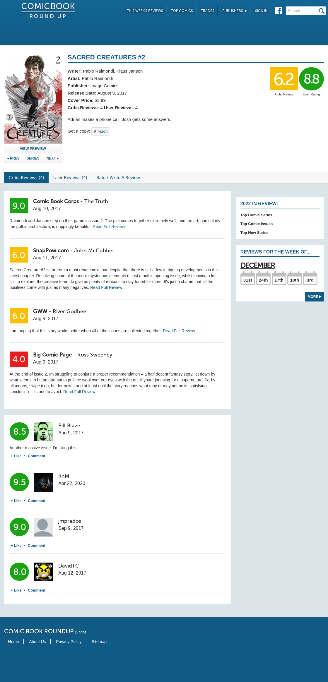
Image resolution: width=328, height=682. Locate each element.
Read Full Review (109, 226)
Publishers (234, 11)
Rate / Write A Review (118, 177)
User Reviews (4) (70, 177)
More (315, 297)
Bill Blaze (69, 425)
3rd (310, 279)
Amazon (101, 131)
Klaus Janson (129, 70)
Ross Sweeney (94, 355)
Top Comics (182, 11)
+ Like (16, 456)
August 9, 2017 (112, 92)
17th (278, 279)
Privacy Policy (68, 641)
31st (247, 279)
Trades (207, 11)
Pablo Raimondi (98, 70)
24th (263, 279)
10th (294, 279)
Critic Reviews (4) (26, 177)
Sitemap (99, 641)
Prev (13, 158)
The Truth (96, 201)
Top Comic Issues (256, 224)
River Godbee (69, 311)
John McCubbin (94, 250)
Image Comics (104, 85)
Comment (36, 456)
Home (13, 641)
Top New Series (254, 232)
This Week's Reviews (145, 11)
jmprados (69, 521)
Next (53, 158)
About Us (37, 641)
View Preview (33, 149)
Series (33, 158)
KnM (63, 476)
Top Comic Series (256, 215)
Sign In (261, 11)
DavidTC (68, 566)
